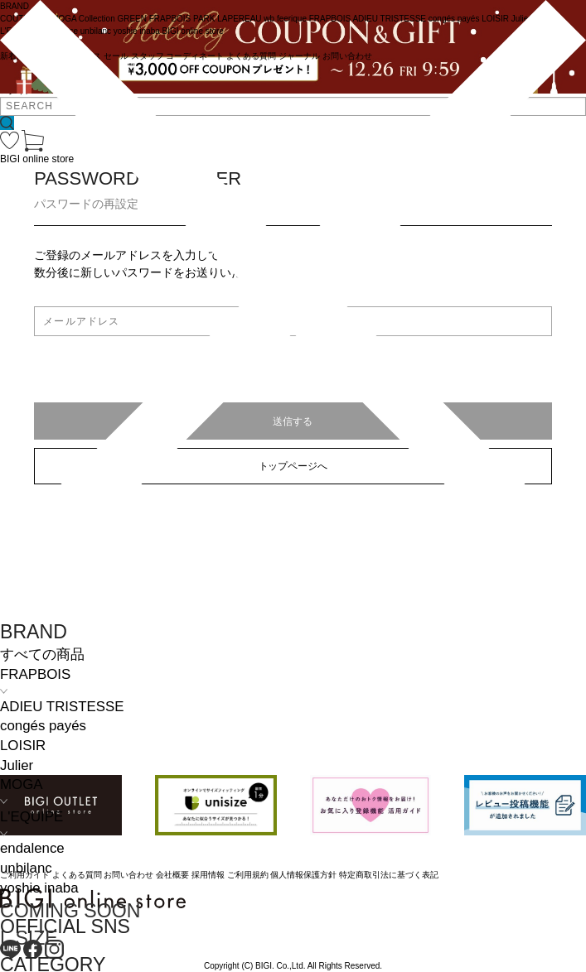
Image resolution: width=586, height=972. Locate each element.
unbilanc (26, 868)
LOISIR (23, 745)
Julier (16, 765)
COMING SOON (70, 910)
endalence (32, 848)
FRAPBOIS (35, 674)
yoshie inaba (39, 888)
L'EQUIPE (31, 817)
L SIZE (29, 938)
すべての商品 (42, 654)
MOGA (21, 784)
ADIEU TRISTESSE (61, 707)
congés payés (43, 726)
